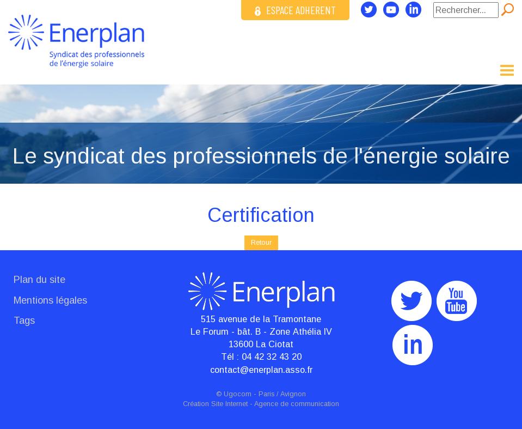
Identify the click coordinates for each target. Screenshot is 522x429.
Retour (261, 242)
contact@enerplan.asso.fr (261, 369)
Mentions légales (50, 300)
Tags (24, 320)
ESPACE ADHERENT (295, 9)
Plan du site (39, 279)
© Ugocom (233, 394)
